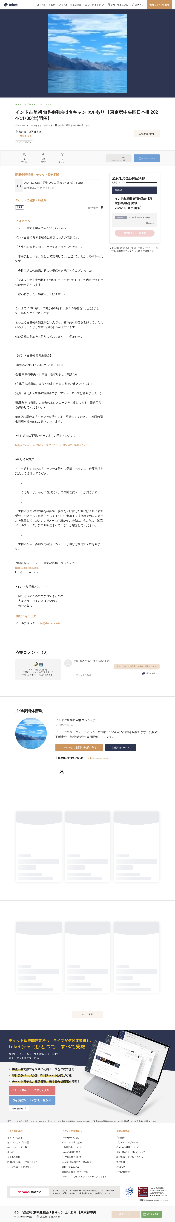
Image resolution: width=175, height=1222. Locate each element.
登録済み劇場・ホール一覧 (75, 1171)
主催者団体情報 (147, 133)
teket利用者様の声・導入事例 (77, 1162)
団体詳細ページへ (121, 747)
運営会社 (120, 1162)
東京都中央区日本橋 (50, 1216)
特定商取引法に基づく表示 (129, 1157)
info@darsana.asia (49, 623)
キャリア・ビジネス (25, 104)
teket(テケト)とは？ (72, 1137)
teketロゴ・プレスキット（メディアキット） (84, 1176)
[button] (4, 1210)
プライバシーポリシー (127, 1142)
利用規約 (120, 1137)
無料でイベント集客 (159, 4)
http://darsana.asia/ (27, 567)
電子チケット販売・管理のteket (20, 1121)
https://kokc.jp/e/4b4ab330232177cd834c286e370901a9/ (51, 445)
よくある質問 (13, 1157)
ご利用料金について (72, 1147)
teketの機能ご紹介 (71, 1152)
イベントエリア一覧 (17, 1147)
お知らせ (120, 1166)
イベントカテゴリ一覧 (18, 1142)
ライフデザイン (47, 104)
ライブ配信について (72, 1157)
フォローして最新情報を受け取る (79, 747)
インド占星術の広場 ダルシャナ (75, 720)
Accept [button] (164, 1206)
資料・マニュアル (70, 1166)
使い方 (10, 1152)
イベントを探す (15, 1137)
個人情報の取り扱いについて (130, 1152)
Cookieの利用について (127, 1147)
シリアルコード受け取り (19, 1166)
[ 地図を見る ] (25, 135)
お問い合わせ (123, 1171)
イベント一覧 (44, 1121)
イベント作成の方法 (72, 1142)
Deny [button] (148, 1206)
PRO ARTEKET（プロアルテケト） (25, 1162)
